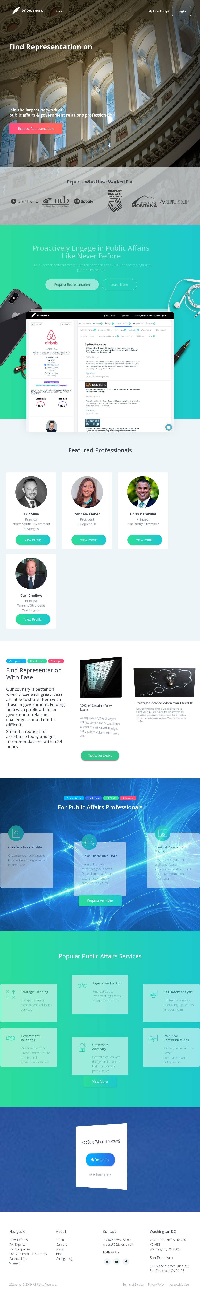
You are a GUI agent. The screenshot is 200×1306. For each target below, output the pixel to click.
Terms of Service (133, 1284)
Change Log (64, 1258)
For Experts (17, 1244)
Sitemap (14, 1263)
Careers (61, 1244)
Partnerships (18, 1258)
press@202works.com (118, 1244)
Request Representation (36, 128)
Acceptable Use (179, 1284)
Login (181, 11)
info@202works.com (117, 1240)
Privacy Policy (156, 1284)
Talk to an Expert (100, 755)
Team (60, 1240)
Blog (59, 1254)
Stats (59, 1249)
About (61, 11)
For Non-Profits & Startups (28, 1254)
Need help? (159, 11)
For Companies (19, 1249)
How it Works (18, 1240)
